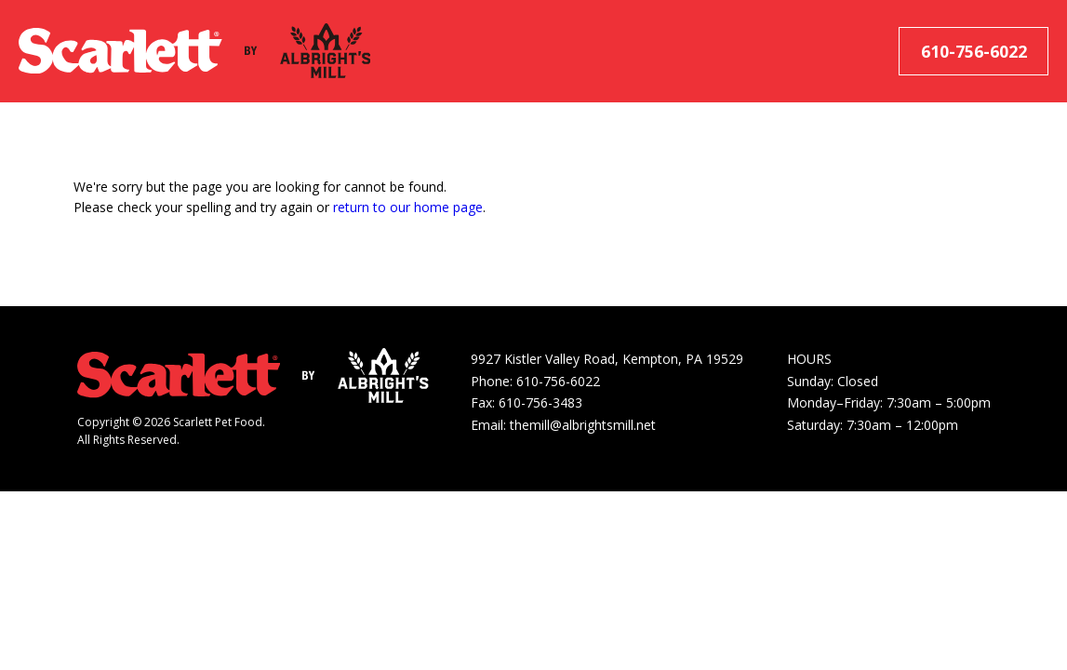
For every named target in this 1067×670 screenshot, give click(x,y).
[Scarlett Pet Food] (120, 51)
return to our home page (408, 207)
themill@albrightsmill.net (583, 425)
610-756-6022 (974, 51)
